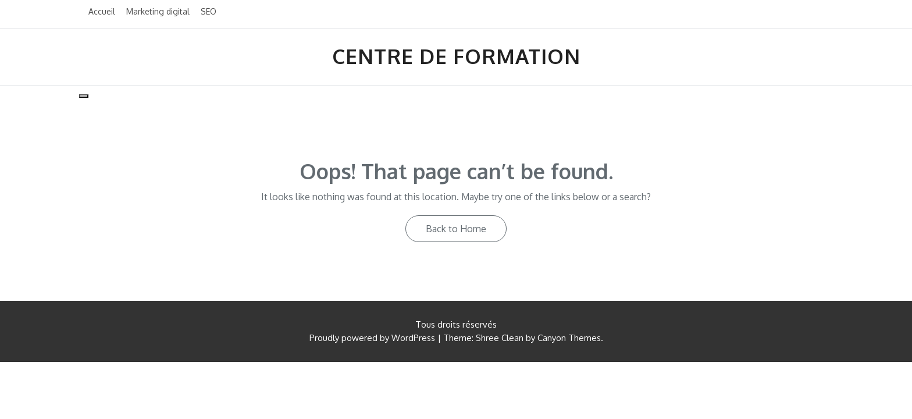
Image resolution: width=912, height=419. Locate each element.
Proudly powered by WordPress (372, 337)
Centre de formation (456, 56)
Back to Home (456, 229)
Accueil (101, 11)
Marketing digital (158, 11)
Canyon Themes (569, 337)
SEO (208, 11)
